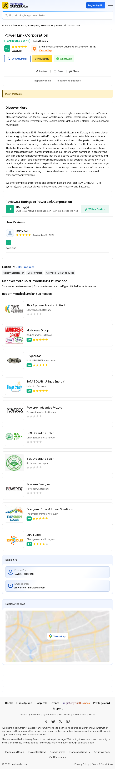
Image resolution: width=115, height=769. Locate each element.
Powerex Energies (38, 484)
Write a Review (95, 209)
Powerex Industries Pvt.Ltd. (45, 407)
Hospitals (41, 702)
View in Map (45, 50)
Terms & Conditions (102, 764)
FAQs (92, 714)
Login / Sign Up (95, 5)
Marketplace (24, 702)
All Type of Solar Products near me (78, 286)
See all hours (39, 41)
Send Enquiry (42, 58)
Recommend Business (69, 80)
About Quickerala (30, 714)
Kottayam (33, 25)
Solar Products (18, 25)
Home (5, 25)
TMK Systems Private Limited (46, 305)
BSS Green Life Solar (40, 433)
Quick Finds (49, 714)
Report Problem (42, 80)
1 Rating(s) (17, 50)
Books (9, 702)
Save (58, 71)
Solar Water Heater (13, 272)
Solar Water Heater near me (16, 286)
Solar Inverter (35, 272)
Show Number (17, 58)
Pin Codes (64, 714)
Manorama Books (14, 752)
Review (41, 71)
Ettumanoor (47, 25)
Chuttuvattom (102, 752)
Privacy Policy (81, 764)
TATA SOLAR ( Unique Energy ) (46, 381)
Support (57, 708)
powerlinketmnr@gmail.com (29, 587)
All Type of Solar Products (60, 272)
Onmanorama (57, 752)
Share (74, 71)
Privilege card (101, 702)
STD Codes (79, 714)
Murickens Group (38, 330)
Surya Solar (34, 534)
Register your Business (76, 702)
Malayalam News (37, 752)
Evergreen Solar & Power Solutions (50, 509)
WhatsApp (64, 59)
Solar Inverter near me (45, 286)
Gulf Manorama (57, 757)
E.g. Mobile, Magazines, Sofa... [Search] (28, 15)
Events (55, 702)
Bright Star (34, 356)
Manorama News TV (79, 752)
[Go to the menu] (110, 5)
